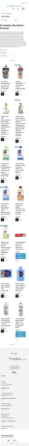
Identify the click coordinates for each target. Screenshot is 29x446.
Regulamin (4, 416)
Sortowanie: (3, 52)
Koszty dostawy (6, 404)
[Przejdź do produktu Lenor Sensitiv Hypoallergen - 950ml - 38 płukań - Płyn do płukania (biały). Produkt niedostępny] (20, 308)
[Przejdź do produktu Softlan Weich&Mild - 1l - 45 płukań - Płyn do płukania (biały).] (20, 71)
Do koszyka (2, 94)
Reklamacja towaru (7, 426)
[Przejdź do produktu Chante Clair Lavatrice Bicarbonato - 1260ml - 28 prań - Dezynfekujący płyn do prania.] (6, 193)
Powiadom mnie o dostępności (20, 256)
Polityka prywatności (7, 418)
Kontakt (3, 383)
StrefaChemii (6, 13)
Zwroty (3, 428)
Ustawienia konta (6, 395)
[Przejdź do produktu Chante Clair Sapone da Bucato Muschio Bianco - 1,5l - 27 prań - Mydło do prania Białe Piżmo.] (6, 232)
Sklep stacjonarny (6, 385)
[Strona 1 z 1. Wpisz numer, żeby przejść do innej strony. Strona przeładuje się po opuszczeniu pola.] (14, 60)
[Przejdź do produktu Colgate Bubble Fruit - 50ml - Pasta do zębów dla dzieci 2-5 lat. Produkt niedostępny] (21, 232)
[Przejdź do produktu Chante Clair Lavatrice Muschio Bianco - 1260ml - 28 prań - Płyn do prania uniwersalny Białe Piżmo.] (6, 153)
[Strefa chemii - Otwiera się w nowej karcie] (14, 353)
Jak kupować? (5, 414)
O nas (3, 381)
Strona (11, 60)
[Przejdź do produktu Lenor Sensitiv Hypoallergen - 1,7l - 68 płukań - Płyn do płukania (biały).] (6, 308)
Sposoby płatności (6, 405)
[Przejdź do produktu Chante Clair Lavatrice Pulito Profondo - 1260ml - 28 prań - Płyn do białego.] (20, 153)
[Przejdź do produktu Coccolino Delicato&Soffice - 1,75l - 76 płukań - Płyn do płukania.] (6, 71)
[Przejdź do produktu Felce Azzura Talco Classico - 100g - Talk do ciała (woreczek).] (6, 273)
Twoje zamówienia (7, 393)
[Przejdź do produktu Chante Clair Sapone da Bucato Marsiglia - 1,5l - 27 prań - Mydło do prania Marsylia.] (20, 193)
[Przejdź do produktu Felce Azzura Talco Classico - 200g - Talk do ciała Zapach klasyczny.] (20, 273)
